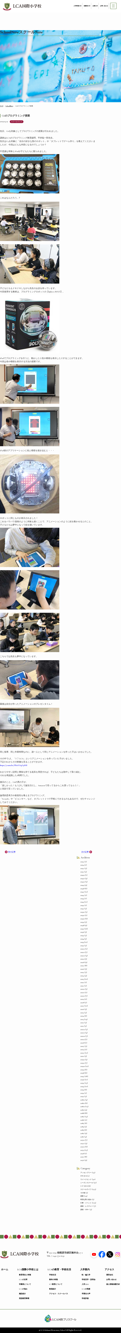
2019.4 (82, 1086)
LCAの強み (23, 1289)
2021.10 (82, 996)
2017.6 (82, 1160)
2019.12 (82, 1060)
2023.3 (82, 942)
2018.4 (82, 1127)
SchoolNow (9, 106)
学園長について (25, 1284)
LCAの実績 (86, 1289)
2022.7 (82, 966)
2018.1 (82, 1137)
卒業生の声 (86, 1294)
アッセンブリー (85, 1173)
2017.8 (82, 1154)
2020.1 (82, 1056)
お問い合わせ (104, 6)
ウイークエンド (85, 1179)
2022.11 (82, 952)
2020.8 (82, 1043)
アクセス (109, 1269)
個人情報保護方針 (113, 1284)
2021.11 (82, 992)
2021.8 (82, 1003)
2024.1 (82, 909)
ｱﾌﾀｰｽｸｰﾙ (83, 1176)
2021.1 (82, 1026)
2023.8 (82, 925)
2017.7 (82, 1157)
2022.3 (82, 979)
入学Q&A (85, 1284)
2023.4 (82, 939)
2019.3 (82, 1090)
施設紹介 (22, 1294)
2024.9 (82, 885)
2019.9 (82, 1070)
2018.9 (82, 1110)
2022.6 (82, 969)
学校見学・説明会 (88, 1279)
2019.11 (82, 1063)
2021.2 (82, 1023)
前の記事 (12, 852)
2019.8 (82, 1073)
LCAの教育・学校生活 (59, 1269)
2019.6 (82, 1080)
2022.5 (82, 972)
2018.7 (82, 1117)
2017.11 (82, 1143)
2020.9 (82, 1039)
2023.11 (82, 915)
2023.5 (82, 935)
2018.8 (82, 1113)
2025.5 (82, 862)
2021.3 (82, 1019)
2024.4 (82, 898)
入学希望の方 (77, 6)
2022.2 (82, 982)
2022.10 (82, 956)
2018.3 (82, 1130)
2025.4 (82, 865)
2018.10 (82, 1106)
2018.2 (82, 1133)
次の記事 (85, 852)
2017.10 (82, 1147)
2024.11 (82, 878)
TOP (1, 106)
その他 (82, 1193)
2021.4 (82, 1016)
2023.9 (82, 922)
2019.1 (82, 1096)
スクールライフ (16, 122)
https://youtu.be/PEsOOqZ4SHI (13, 765)
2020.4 (82, 1049)
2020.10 (82, 1036)
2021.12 (82, 989)
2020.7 (82, 1046)
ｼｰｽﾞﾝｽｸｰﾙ (84, 1186)
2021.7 (82, 1006)
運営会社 (109, 1275)
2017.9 (82, 1150)
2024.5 (82, 895)
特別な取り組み (85, 1199)
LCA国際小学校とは (27, 1269)
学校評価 (85, 1298)
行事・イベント (85, 1203)
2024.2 (82, 905)
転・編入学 (86, 1275)
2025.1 (82, 872)
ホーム (4, 1269)
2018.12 (82, 1100)
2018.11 (82, 1103)
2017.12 (82, 1140)
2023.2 (82, 946)
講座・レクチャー (86, 1206)
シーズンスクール (86, 1183)
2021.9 (82, 999)
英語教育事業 (24, 1298)
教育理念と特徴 (25, 1275)
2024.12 (82, 875)
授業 (82, 1196)
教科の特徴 (53, 1279)
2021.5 (82, 1013)
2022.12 (82, 949)
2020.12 (82, 1029)
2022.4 (82, 976)
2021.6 (82, 1009)
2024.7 (82, 892)
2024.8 (82, 889)
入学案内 (85, 1269)
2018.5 (82, 1123)
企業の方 (95, 6)
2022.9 (82, 959)
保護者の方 (87, 6)
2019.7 (82, 1076)
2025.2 (82, 868)
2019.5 (82, 1083)
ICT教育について (55, 1284)
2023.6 (82, 932)
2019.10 (82, 1066)
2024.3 (82, 902)
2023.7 (82, 929)
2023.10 (82, 919)
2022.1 (82, 986)
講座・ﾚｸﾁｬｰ (84, 1209)
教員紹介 (52, 1289)
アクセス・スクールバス (58, 1294)
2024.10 (82, 882)
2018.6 (82, 1120)
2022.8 (82, 962)
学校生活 (52, 1275)
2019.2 (82, 1093)
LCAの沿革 (23, 1279)
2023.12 (82, 912)
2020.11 (82, 1033)
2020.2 (82, 1053)
